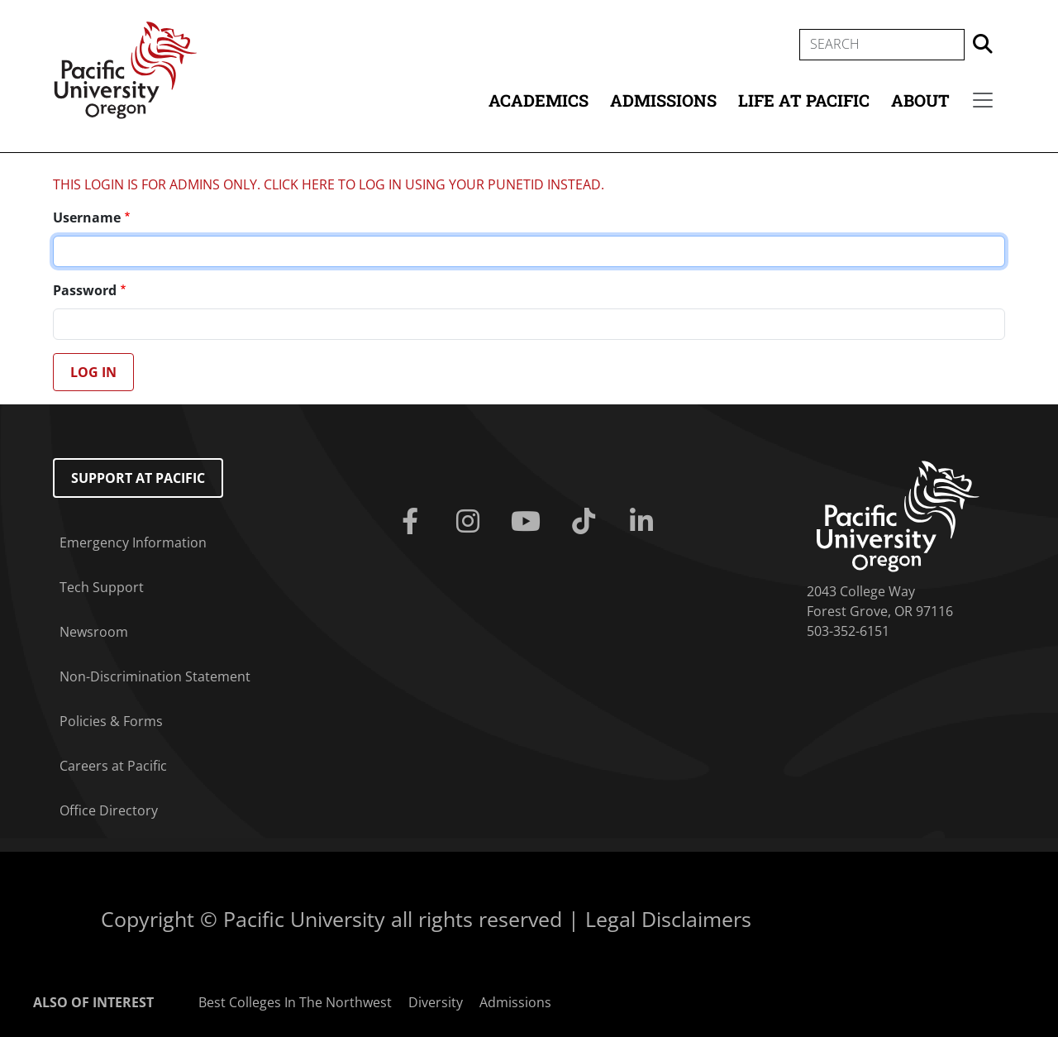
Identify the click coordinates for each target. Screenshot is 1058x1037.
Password (85, 290)
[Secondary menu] (982, 100)
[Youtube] (529, 522)
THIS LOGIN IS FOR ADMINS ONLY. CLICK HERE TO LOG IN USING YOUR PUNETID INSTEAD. (328, 184)
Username (87, 217)
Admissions (663, 100)
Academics (538, 100)
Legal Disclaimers (668, 919)
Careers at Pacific (113, 766)
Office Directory (109, 810)
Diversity (435, 1002)
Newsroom (94, 632)
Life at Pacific (804, 100)
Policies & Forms (111, 721)
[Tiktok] (587, 522)
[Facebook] (413, 522)
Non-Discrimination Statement (155, 676)
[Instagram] (471, 522)
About (920, 100)
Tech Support (102, 587)
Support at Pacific (138, 478)
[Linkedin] (644, 522)
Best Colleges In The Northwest (295, 1002)
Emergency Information (133, 542)
